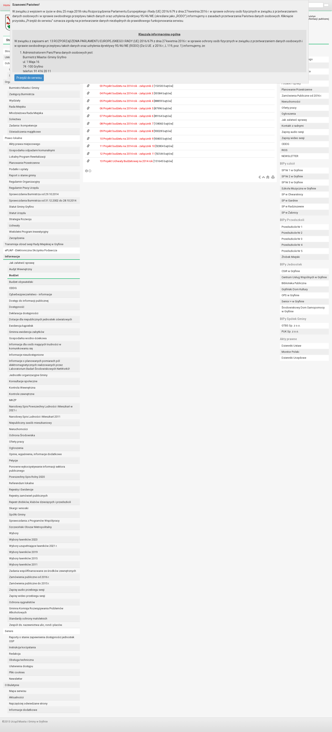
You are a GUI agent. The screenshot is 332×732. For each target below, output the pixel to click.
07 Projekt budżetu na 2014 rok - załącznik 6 (127, 116)
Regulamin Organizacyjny (24, 181)
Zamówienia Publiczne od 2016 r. (302, 95)
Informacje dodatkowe (23, 709)
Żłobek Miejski (291, 256)
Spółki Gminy (17, 514)
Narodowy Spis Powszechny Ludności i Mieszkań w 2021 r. (41, 408)
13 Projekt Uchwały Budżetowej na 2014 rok (127, 161)
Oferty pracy (16, 441)
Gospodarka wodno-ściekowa (28, 338)
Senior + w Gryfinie (293, 301)
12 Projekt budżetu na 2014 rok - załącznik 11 (127, 153)
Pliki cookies (17, 672)
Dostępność (16, 306)
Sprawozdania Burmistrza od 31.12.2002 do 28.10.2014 (42, 200)
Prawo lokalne (13, 138)
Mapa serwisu (17, 691)
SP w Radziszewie (293, 206)
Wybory (13, 533)
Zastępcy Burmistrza (21, 94)
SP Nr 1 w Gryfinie (292, 170)
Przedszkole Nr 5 (292, 251)
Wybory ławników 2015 (23, 558)
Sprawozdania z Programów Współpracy (34, 520)
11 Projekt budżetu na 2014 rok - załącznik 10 (127, 146)
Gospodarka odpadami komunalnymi (32, 150)
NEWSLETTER (290, 156)
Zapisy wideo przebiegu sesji (27, 595)
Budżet (13, 275)
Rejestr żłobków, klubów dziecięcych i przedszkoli (40, 502)
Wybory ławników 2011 (23, 564)
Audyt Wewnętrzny (20, 269)
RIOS (285, 150)
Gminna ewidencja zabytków (26, 331)
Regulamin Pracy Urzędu (24, 187)
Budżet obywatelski (21, 281)
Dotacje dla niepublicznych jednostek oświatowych (40, 319)
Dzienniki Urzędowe (294, 357)
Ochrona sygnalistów (22, 602)
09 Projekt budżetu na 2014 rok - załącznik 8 (127, 131)
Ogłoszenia (16, 448)
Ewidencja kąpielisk (21, 325)
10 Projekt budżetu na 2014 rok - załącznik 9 (127, 138)
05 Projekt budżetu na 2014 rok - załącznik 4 (127, 101)
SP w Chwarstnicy (292, 194)
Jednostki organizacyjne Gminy (28, 375)
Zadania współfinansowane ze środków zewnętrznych (42, 570)
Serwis (9, 631)
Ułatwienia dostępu (21, 666)
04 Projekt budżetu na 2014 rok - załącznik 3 (127, 93)
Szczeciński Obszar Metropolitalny (30, 527)
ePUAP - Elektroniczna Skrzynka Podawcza (31, 250)
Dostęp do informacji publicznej (28, 300)
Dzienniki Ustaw (291, 345)
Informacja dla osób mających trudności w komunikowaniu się (35, 346)
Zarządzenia (16, 238)
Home (7, 5)
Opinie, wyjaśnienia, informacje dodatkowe (35, 454)
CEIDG (13, 288)
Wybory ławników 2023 (23, 539)
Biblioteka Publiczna (294, 283)
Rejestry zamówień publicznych (28, 495)
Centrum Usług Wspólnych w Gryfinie (304, 277)
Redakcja (15, 653)
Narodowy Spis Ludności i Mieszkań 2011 (34, 416)
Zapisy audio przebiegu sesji (26, 589)
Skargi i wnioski (18, 508)
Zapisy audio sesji (293, 131)
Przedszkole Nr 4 (292, 244)
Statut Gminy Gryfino (21, 206)
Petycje (13, 460)
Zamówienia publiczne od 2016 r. (29, 577)
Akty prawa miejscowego (24, 144)
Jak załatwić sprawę (21, 262)
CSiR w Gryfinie (291, 271)
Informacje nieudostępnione (26, 354)
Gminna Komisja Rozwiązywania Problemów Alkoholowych (36, 610)
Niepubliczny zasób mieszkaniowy (30, 422)
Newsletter (15, 678)
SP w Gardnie (290, 200)
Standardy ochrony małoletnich (28, 618)
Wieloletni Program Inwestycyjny (28, 231)
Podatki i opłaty (18, 169)
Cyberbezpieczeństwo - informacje (30, 294)
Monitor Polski (290, 351)
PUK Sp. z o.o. (290, 331)
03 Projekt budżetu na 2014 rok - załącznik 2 (127, 86)
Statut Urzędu (17, 213)
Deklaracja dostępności (23, 313)
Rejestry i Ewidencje (21, 489)
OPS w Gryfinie (290, 295)
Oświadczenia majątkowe (25, 131)
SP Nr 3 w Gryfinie (292, 182)
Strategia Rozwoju (20, 219)
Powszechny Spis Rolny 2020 (27, 476)
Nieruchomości (18, 429)
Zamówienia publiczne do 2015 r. (29, 583)
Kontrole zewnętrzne (21, 394)
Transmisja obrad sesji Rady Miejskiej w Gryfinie (34, 244)
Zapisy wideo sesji (293, 138)
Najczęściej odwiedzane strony (28, 703)
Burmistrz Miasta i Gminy (24, 87)
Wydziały (14, 100)
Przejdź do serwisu (29, 77)
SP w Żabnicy (290, 212)
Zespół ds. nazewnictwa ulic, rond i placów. (35, 624)
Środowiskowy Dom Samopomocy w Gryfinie (303, 309)
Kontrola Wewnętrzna (22, 387)
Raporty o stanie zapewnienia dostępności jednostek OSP (41, 639)
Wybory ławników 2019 (23, 552)
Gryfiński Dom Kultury (295, 289)
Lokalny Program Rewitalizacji (27, 156)
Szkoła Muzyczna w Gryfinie (299, 188)
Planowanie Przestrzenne (24, 162)
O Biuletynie (12, 685)
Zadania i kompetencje (23, 125)
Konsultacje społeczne (23, 381)
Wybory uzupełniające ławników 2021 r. (33, 545)
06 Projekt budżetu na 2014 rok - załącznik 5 (127, 108)
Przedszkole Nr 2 (292, 232)
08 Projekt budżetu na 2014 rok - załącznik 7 (127, 123)
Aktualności (16, 697)
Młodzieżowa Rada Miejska (26, 113)
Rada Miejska (17, 106)
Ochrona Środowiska (22, 435)
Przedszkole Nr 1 (292, 226)
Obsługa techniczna (21, 659)
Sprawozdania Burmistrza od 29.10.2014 (33, 194)
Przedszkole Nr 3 (292, 238)
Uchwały (14, 225)
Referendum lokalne (21, 483)
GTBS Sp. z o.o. (291, 325)
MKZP (12, 400)
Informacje (12, 256)
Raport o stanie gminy (22, 175)
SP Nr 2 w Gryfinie (292, 176)
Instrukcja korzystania (22, 647)
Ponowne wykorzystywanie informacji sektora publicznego (37, 468)
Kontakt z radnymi (293, 125)
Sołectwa (15, 119)
